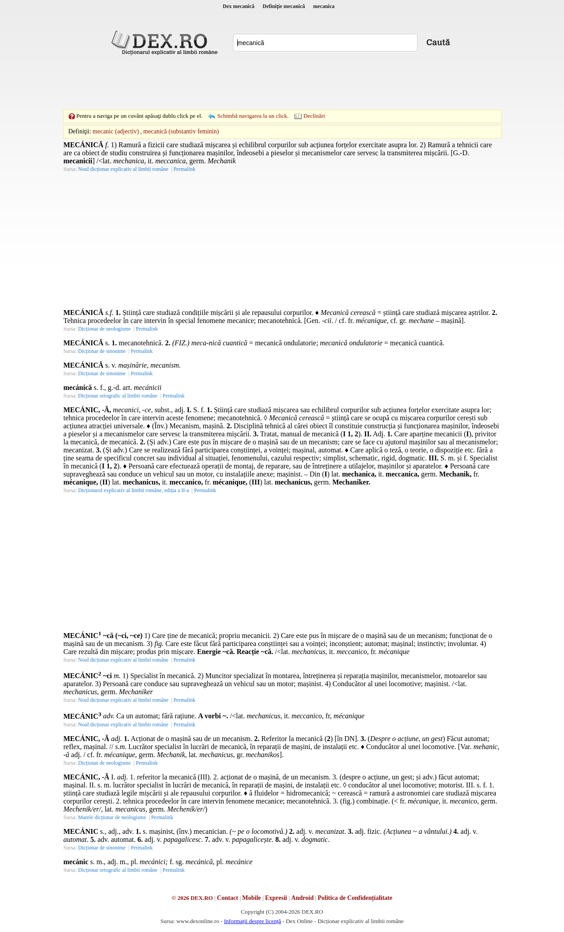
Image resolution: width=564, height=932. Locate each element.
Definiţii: (79, 131)
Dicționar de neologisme (104, 329)
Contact (227, 898)
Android (302, 898)
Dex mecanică (238, 6)
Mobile (251, 898)
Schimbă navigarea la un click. (253, 115)
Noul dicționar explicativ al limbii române (123, 169)
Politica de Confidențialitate (355, 898)
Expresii (276, 898)
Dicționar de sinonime (102, 351)
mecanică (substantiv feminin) (181, 131)
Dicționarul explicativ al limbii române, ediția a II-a (133, 490)
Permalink (184, 169)
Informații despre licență (252, 921)
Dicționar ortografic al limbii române (118, 396)
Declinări (314, 115)
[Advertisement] (282, 82)
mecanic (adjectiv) (116, 131)
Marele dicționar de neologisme (112, 817)
